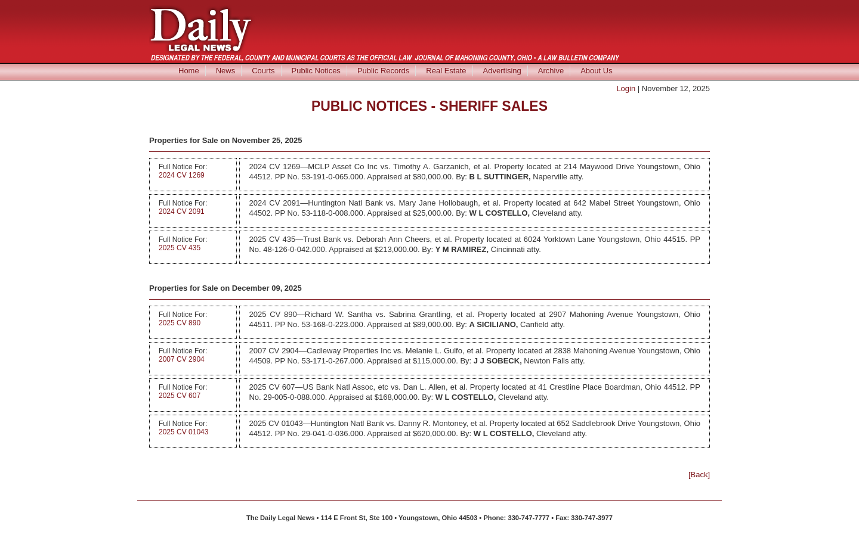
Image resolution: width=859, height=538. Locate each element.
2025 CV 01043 (183, 432)
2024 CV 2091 (182, 211)
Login (625, 88)
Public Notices (316, 70)
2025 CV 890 (179, 323)
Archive (551, 70)
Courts (263, 70)
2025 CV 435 (179, 248)
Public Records (383, 70)
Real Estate (446, 70)
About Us (596, 70)
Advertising (502, 70)
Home (188, 70)
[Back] (699, 474)
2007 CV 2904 (182, 359)
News (226, 70)
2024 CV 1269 (182, 175)
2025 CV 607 (179, 395)
